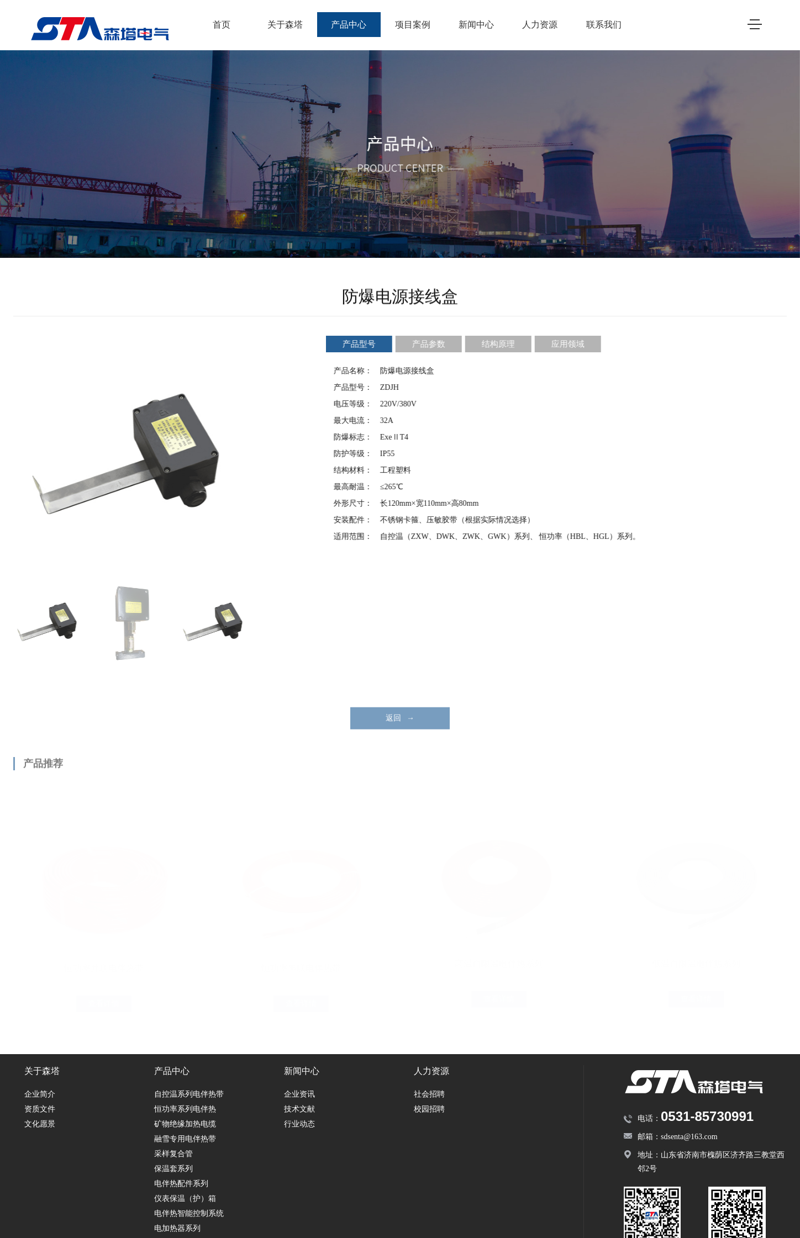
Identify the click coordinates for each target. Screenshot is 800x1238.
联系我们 (604, 24)
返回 (400, 728)
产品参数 (433, 344)
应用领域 (573, 344)
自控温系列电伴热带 (189, 1094)
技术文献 (299, 1109)
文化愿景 (39, 1124)
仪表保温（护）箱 (185, 1198)
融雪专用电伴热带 (185, 1139)
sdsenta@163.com (689, 1137)
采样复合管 (173, 1154)
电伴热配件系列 (181, 1183)
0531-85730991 (707, 1116)
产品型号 (364, 344)
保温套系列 (173, 1169)
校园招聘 (429, 1109)
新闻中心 (476, 24)
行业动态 (299, 1124)
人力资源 (539, 24)
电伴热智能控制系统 (189, 1213)
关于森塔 (285, 24)
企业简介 (39, 1094)
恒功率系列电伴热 (185, 1109)
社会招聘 (429, 1094)
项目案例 (412, 24)
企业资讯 (299, 1094)
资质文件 (39, 1109)
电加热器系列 (177, 1228)
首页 (221, 24)
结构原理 (503, 344)
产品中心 (348, 24)
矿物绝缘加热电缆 (185, 1124)
